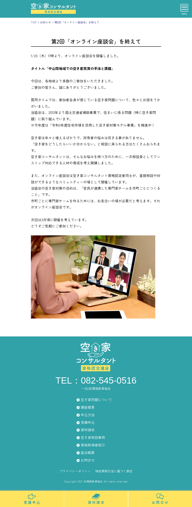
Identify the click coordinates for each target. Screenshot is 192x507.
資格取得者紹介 (93, 444)
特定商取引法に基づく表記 (114, 471)
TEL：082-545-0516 (96, 380)
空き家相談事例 (93, 437)
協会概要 (88, 452)
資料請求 (88, 429)
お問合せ (88, 460)
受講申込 (88, 422)
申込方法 (88, 414)
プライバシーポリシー (75, 471)
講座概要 (88, 407)
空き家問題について (96, 399)
